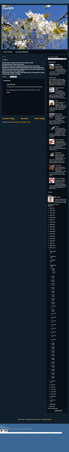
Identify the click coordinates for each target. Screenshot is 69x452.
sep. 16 (54, 324)
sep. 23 (53, 299)
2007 (51, 406)
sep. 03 (53, 369)
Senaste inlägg (8, 118)
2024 (51, 213)
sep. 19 (54, 313)
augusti (53, 381)
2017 (51, 229)
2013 (51, 238)
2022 (51, 217)
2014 (51, 236)
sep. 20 (53, 310)
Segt (56, 101)
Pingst (57, 126)
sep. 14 (54, 332)
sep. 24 (53, 295)
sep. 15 (54, 328)
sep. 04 (53, 366)
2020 (51, 222)
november (53, 256)
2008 (51, 404)
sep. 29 (53, 276)
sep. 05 (53, 362)
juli (52, 384)
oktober (53, 260)
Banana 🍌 (58, 152)
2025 (51, 210)
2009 (51, 248)
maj (52, 389)
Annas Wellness (59, 139)
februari (53, 396)
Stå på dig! (58, 165)
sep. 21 (54, 306)
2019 (51, 224)
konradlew (38, 419)
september (53, 265)
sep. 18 (54, 317)
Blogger (49, 419)
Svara (8, 92)
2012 (51, 241)
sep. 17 (54, 321)
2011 (51, 243)
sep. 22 (53, 302)
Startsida (7, 52)
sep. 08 (53, 351)
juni (52, 387)
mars (52, 394)
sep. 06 (53, 358)
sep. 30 (53, 269)
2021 (51, 220)
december (53, 251)
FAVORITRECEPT (22, 52)
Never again (58, 113)
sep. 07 (53, 355)
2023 (51, 215)
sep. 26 (53, 288)
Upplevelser (52, 77)
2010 (51, 245)
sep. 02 (53, 373)
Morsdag (57, 64)
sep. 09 (53, 347)
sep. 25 (53, 291)
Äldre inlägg (39, 118)
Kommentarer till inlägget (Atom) (21, 122)
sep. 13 (54, 335)
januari (53, 400)
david (8, 84)
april (52, 391)
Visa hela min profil (53, 204)
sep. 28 (53, 280)
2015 (51, 234)
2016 (51, 231)
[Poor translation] (5, 431)
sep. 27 (53, 284)
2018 (51, 227)
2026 (51, 208)
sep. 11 (54, 339)
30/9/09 (12, 84)
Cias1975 (8, 8)
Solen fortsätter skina (59, 88)
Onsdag (54, 272)
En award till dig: (60, 178)
